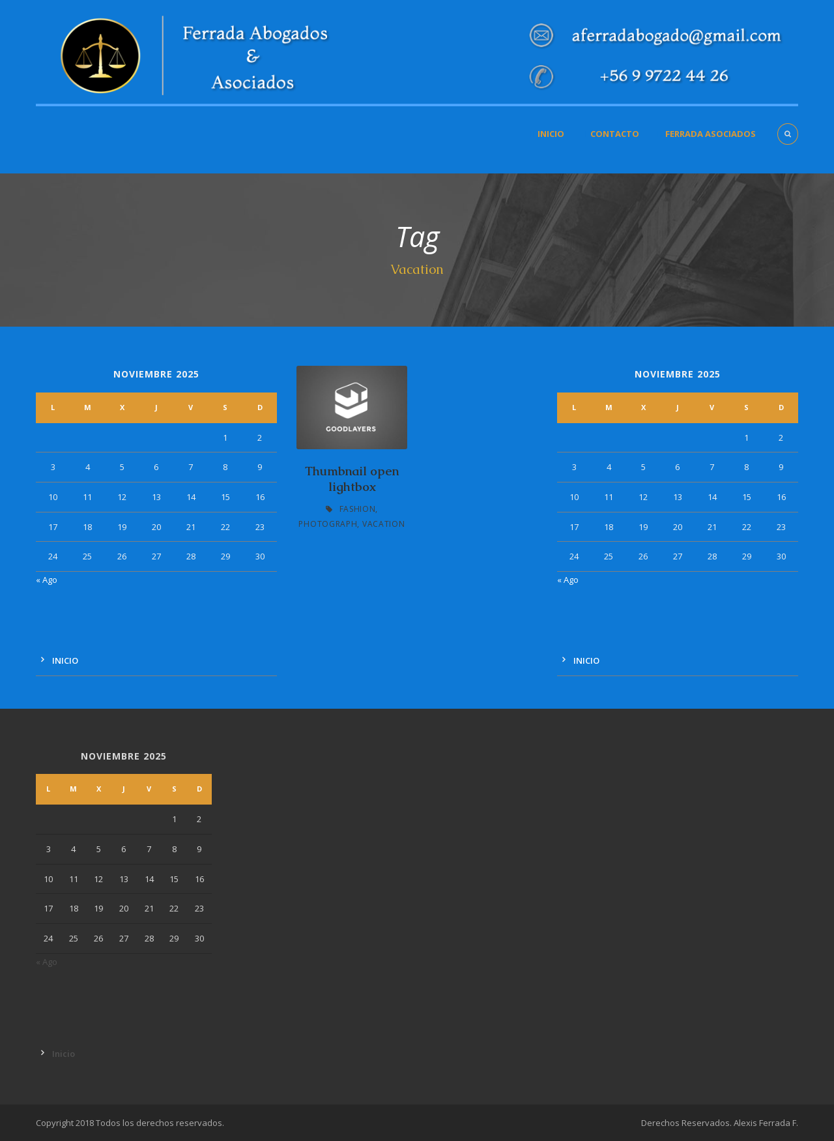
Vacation (383, 523)
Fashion (357, 508)
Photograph (327, 523)
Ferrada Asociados (710, 134)
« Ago (46, 579)
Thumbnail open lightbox (352, 479)
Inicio (551, 134)
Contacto (614, 134)
